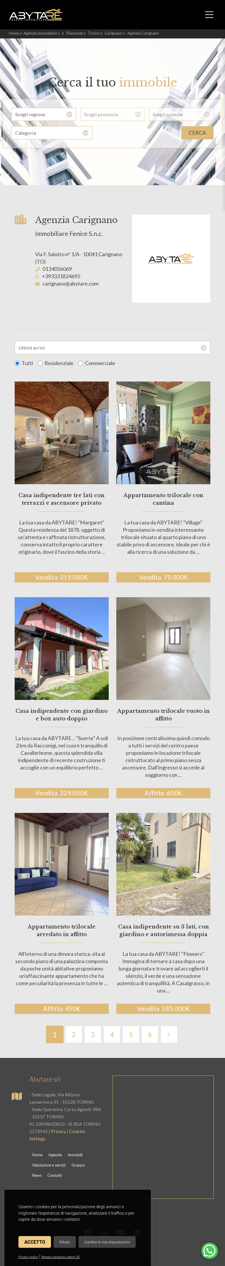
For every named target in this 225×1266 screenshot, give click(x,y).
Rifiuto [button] (64, 1242)
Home (14, 33)
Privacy (58, 1131)
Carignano (113, 33)
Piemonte (74, 33)
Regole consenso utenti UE (60, 1257)
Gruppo (78, 1165)
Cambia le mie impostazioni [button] (107, 1242)
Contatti (54, 1175)
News (37, 1175)
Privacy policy (28, 1257)
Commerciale (96, 363)
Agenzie (55, 1154)
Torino (94, 33)
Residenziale (56, 363)
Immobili (75, 1154)
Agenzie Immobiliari (40, 33)
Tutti (24, 363)
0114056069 (57, 269)
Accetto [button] (34, 1242)
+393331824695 (61, 276)
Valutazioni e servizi (49, 1165)
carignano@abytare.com (70, 283)
